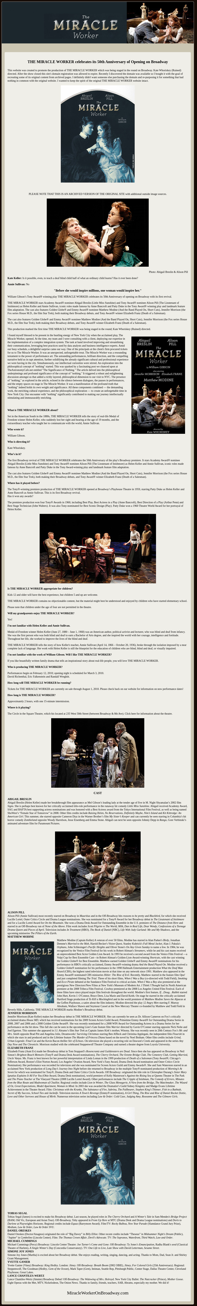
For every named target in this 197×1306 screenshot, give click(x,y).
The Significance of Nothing (58, 370)
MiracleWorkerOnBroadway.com (55, 11)
